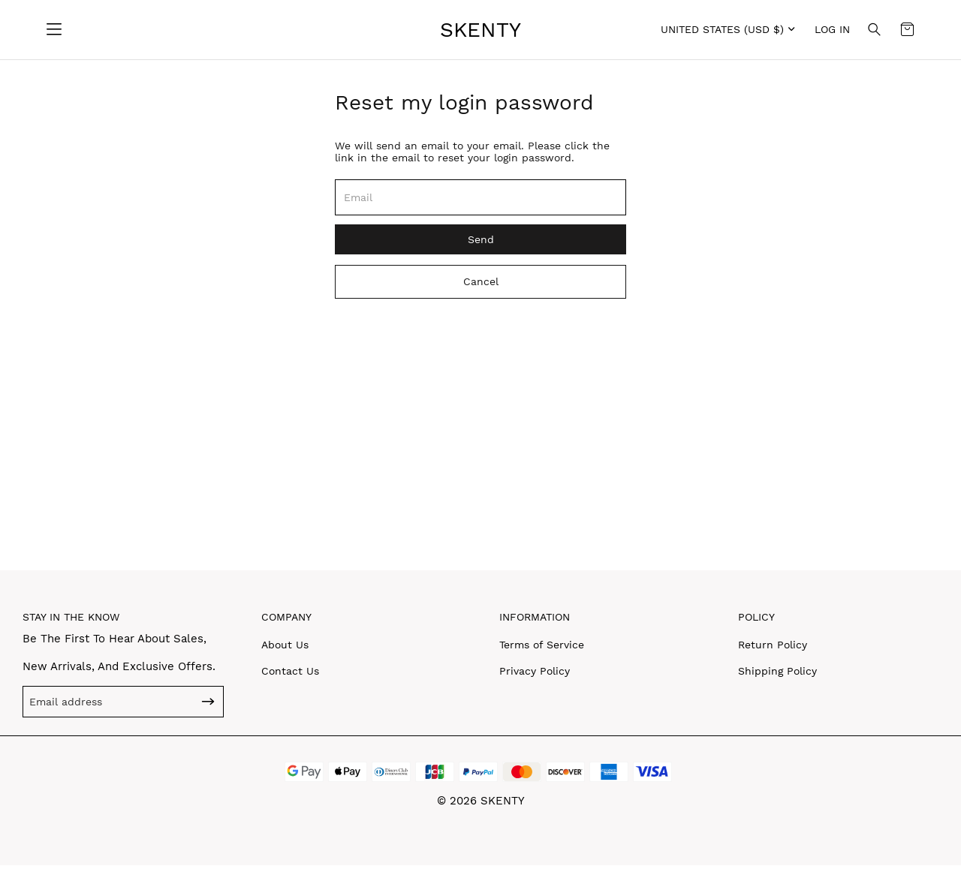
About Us (285, 645)
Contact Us (290, 671)
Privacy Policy (534, 671)
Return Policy (772, 645)
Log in (832, 29)
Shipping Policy (777, 671)
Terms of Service (541, 645)
